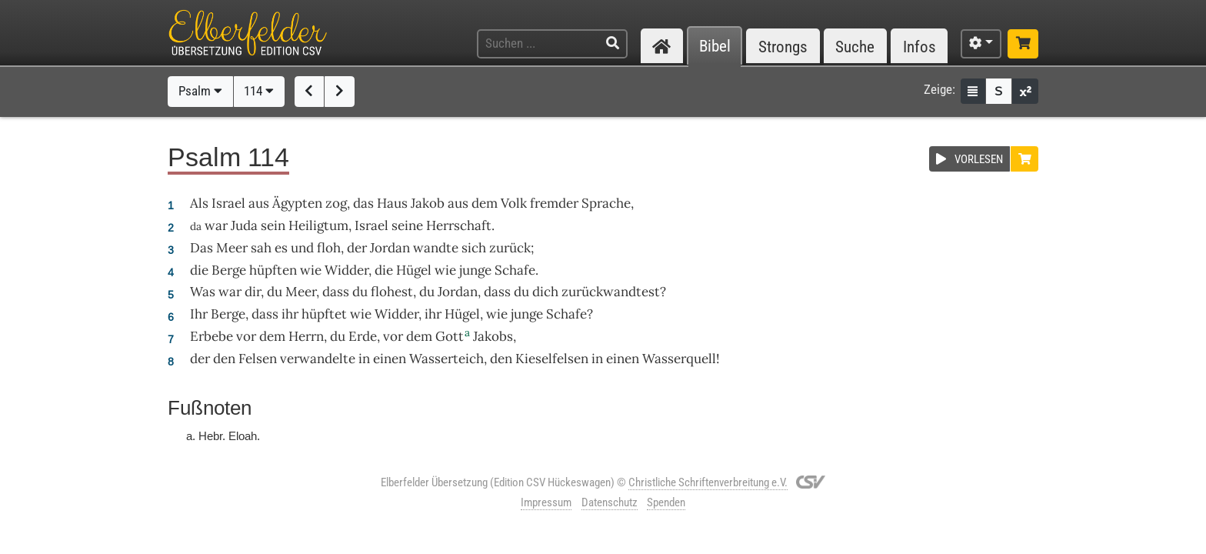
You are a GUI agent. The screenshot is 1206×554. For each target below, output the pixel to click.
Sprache (606, 203)
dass (335, 291)
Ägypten (297, 203)
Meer (232, 247)
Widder (346, 270)
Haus (392, 203)
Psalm (200, 90)
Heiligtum (318, 225)
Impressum (546, 502)
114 (259, 90)
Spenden (666, 502)
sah (261, 247)
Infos (919, 46)
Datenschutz (609, 502)
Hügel (413, 270)
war (216, 225)
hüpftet (324, 313)
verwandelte (317, 358)
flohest (392, 291)
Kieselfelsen (551, 358)
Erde (362, 336)
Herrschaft (458, 225)
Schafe (515, 270)
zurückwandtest (610, 291)
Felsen (257, 358)
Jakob (428, 203)
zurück (510, 247)
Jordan (390, 247)
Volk (514, 203)
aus (258, 203)
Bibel (715, 46)
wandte (435, 247)
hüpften (273, 270)
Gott (449, 336)
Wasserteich (446, 358)
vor (246, 336)
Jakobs (493, 336)
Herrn (306, 336)
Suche (855, 46)
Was (202, 291)
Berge (229, 270)
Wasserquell (679, 358)
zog (336, 203)
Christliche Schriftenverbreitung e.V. (708, 482)
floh (329, 247)
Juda (244, 225)
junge (475, 270)
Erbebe (211, 336)
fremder (554, 203)
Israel (228, 203)
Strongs (783, 46)
